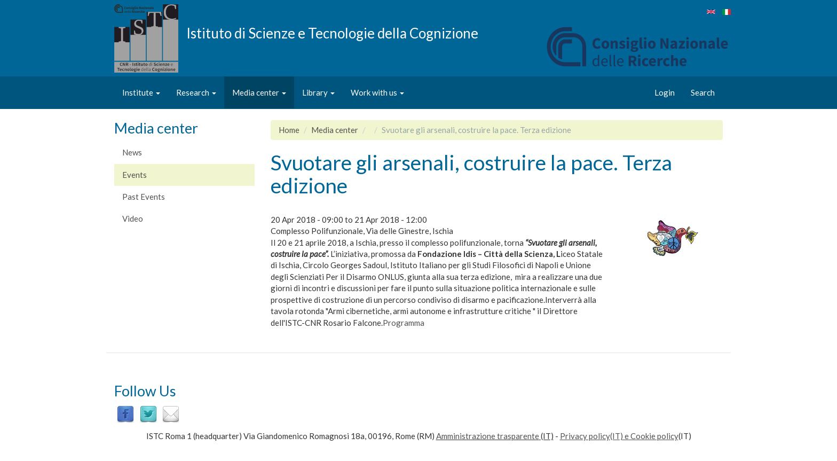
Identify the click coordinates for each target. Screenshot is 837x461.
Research (196, 92)
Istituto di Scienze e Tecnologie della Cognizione (332, 32)
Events (134, 174)
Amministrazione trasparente (487, 436)
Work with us (377, 92)
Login (664, 92)
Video (132, 218)
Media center (259, 92)
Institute (141, 92)
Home (289, 130)
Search (703, 92)
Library (318, 92)
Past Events (143, 196)
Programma (403, 322)
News (132, 152)
